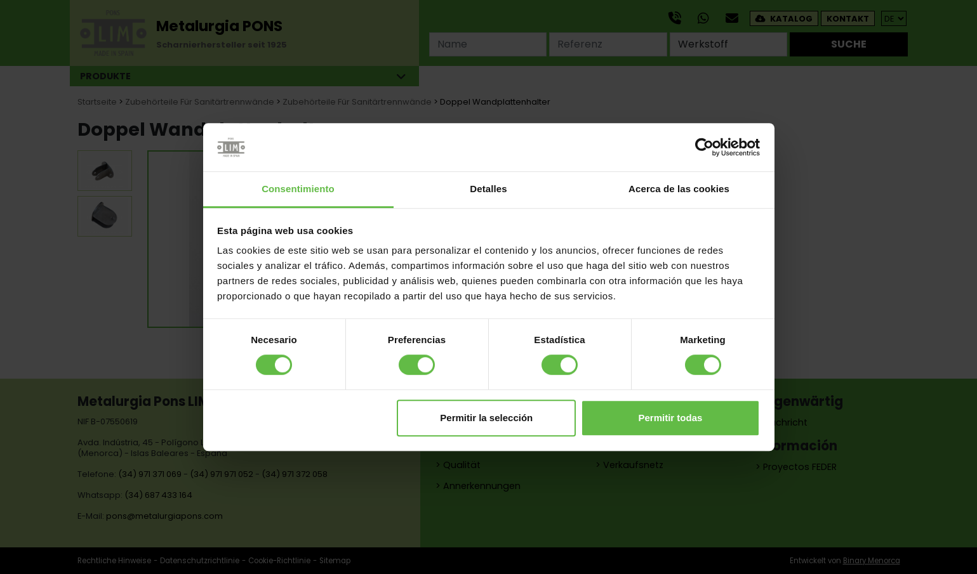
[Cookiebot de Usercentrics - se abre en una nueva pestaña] (704, 147)
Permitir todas (670, 417)
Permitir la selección (486, 417)
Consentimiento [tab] (298, 189)
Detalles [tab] (488, 189)
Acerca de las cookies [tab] (678, 189)
